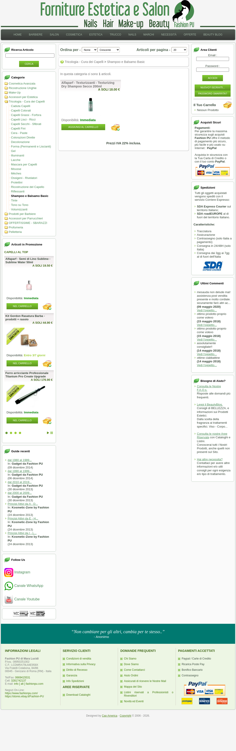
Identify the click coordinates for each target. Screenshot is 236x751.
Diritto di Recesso (76, 669)
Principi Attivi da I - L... (22, 533)
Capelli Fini (18, 128)
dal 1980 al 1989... (20, 460)
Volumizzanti (19, 209)
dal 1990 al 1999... (20, 471)
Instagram (17, 572)
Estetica (95, 34)
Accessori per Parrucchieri (26, 218)
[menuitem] (17, 35)
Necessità (168, 34)
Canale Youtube (22, 599)
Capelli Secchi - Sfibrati (26, 124)
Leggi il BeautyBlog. (210, 404)
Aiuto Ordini (131, 675)
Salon (54, 34)
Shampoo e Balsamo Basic (29, 196)
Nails (132, 34)
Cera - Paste (19, 133)
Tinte (14, 200)
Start (48, 433)
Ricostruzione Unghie (23, 88)
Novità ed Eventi (133, 701)
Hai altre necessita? (210, 459)
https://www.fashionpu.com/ (21, 693)
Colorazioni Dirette (23, 137)
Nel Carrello (22, 306)
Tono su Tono (19, 205)
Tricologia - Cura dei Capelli (27, 101)
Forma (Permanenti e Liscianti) (31, 146)
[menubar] (118, 35)
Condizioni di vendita (78, 658)
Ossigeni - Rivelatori (24, 178)
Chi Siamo (130, 658)
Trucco (115, 34)
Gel (13, 151)
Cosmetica (74, 34)
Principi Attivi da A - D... (23, 504)
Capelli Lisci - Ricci (23, 119)
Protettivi (16, 182)
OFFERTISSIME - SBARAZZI (28, 223)
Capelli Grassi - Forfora (26, 115)
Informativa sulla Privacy (81, 664)
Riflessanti (17, 191)
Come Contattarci (134, 669)
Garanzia (71, 675)
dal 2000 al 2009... (20, 493)
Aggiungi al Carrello (83, 127)
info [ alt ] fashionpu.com (28, 683)
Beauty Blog (212, 34)
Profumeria (16, 227)
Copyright (125, 715)
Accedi (212, 78)
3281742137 (18, 680)
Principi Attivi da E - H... (23, 518)
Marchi (148, 34)
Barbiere (35, 34)
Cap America (109, 715)
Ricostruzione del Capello (27, 187)
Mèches (16, 173)
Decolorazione (20, 142)
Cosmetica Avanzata (22, 83)
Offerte (190, 34)
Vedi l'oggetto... (207, 310)
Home (17, 34)
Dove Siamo (131, 664)
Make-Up (15, 92)
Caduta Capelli (20, 106)
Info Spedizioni (75, 681)
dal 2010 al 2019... (20, 482)
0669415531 (22, 677)
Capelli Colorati (21, 110)
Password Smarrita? (212, 93)
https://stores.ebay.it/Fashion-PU (24, 696)
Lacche (15, 160)
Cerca (29, 63)
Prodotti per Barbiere (22, 214)
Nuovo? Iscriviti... (212, 87)
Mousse (16, 169)
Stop (52, 433)
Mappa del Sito (133, 686)
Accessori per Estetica (23, 97)
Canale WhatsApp (23, 586)
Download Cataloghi (78, 694)
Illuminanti (17, 155)
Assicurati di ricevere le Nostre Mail (145, 681)
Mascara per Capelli (24, 164)
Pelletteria (15, 232)
